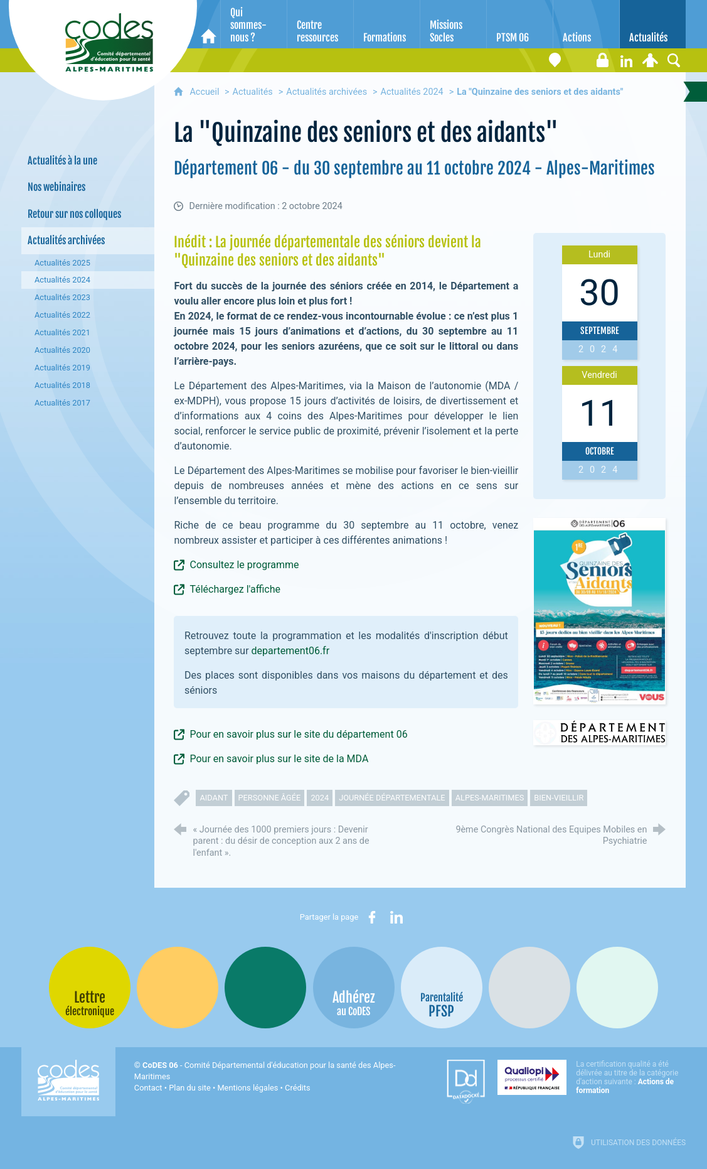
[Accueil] (208, 24)
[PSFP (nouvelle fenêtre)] (441, 987)
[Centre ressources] (320, 24)
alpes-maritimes (489, 797)
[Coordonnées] (554, 60)
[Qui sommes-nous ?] (254, 24)
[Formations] (387, 24)
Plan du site (190, 1087)
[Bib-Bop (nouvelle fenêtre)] (265, 987)
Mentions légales (247, 1087)
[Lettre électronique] (578, 60)
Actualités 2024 (412, 92)
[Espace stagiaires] (602, 60)
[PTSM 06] (520, 24)
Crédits (297, 1087)
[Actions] (586, 24)
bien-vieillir (558, 797)
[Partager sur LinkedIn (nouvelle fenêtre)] (396, 917)
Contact (148, 1087)
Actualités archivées (326, 92)
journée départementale (392, 797)
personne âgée (269, 797)
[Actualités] (653, 24)
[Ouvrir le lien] (599, 732)
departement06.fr (292, 651)
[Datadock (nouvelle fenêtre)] (466, 1082)
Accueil (205, 92)
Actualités (253, 92)
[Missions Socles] (453, 24)
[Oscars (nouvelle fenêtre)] (617, 987)
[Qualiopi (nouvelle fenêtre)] (591, 1077)
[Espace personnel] (650, 60)
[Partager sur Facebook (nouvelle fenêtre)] (372, 917)
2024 (320, 797)
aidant (213, 797)
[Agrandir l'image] (599, 610)
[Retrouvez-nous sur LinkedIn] (626, 60)
